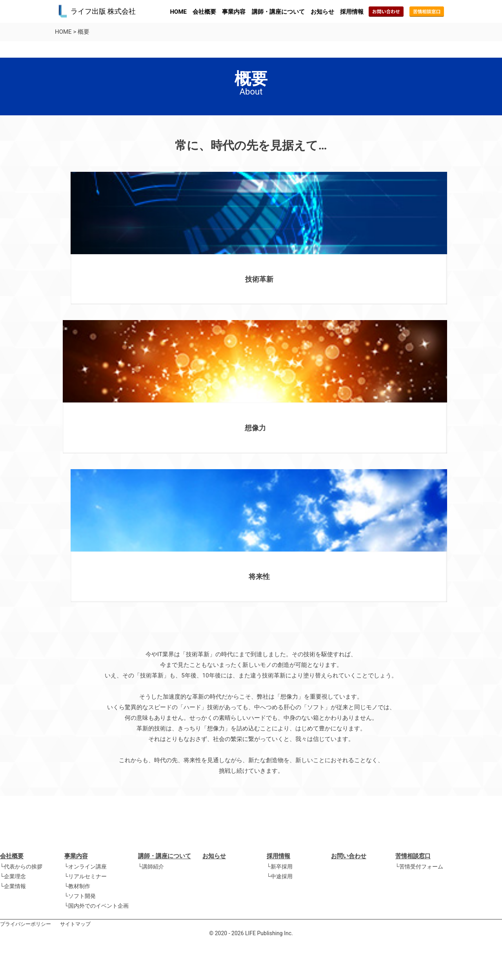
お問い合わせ (348, 855)
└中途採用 (280, 876)
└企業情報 (13, 886)
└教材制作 (77, 886)
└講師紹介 (151, 866)
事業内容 (234, 11)
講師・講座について (278, 11)
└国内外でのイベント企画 (96, 906)
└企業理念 (13, 876)
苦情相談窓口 (413, 855)
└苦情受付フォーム (419, 866)
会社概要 (204, 11)
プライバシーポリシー (25, 924)
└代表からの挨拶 (21, 866)
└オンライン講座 (85, 866)
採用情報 (352, 11)
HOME (178, 11)
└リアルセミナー (85, 876)
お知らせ (322, 11)
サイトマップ (75, 924)
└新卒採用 (280, 866)
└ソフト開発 (80, 896)
